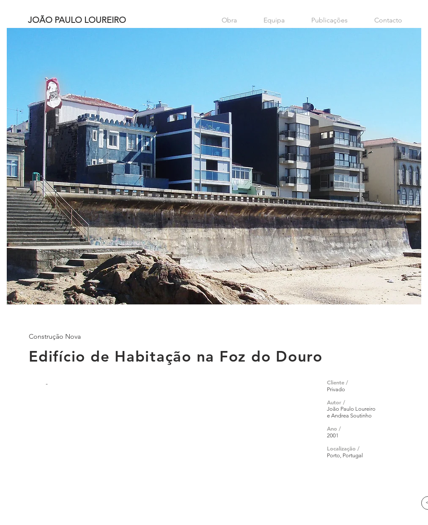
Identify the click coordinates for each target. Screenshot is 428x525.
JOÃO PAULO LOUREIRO (77, 20)
